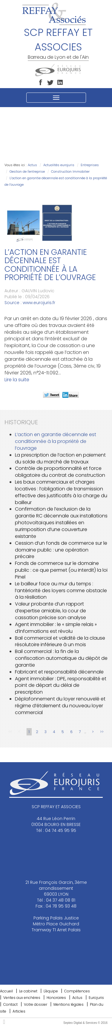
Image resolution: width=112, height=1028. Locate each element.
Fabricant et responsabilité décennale (59, 671)
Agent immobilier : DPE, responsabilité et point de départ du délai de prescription (60, 685)
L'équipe (51, 991)
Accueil (6, 991)
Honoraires (56, 997)
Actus (32, 165)
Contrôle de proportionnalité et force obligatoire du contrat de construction (60, 472)
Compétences (77, 991)
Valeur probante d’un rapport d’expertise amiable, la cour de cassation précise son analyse (50, 610)
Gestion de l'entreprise (27, 171)
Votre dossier (35, 1004)
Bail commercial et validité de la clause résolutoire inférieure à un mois (60, 641)
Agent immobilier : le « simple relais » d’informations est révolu (56, 628)
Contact (10, 1004)
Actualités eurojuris (58, 165)
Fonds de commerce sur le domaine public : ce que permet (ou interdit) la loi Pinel (61, 570)
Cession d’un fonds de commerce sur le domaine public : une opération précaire (61, 550)
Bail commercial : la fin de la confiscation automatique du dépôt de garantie (61, 658)
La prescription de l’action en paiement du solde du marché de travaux (60, 458)
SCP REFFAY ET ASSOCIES (58, 39)
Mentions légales (68, 1004)
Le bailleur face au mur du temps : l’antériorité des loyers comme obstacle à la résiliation (61, 590)
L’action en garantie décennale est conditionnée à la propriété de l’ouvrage (55, 441)
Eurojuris (96, 997)
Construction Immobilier (70, 171)
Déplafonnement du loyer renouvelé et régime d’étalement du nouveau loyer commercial (60, 705)
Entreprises (90, 165)
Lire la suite (16, 379)
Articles (19, 1011)
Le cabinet (28, 991)
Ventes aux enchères (21, 997)
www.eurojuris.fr (39, 303)
